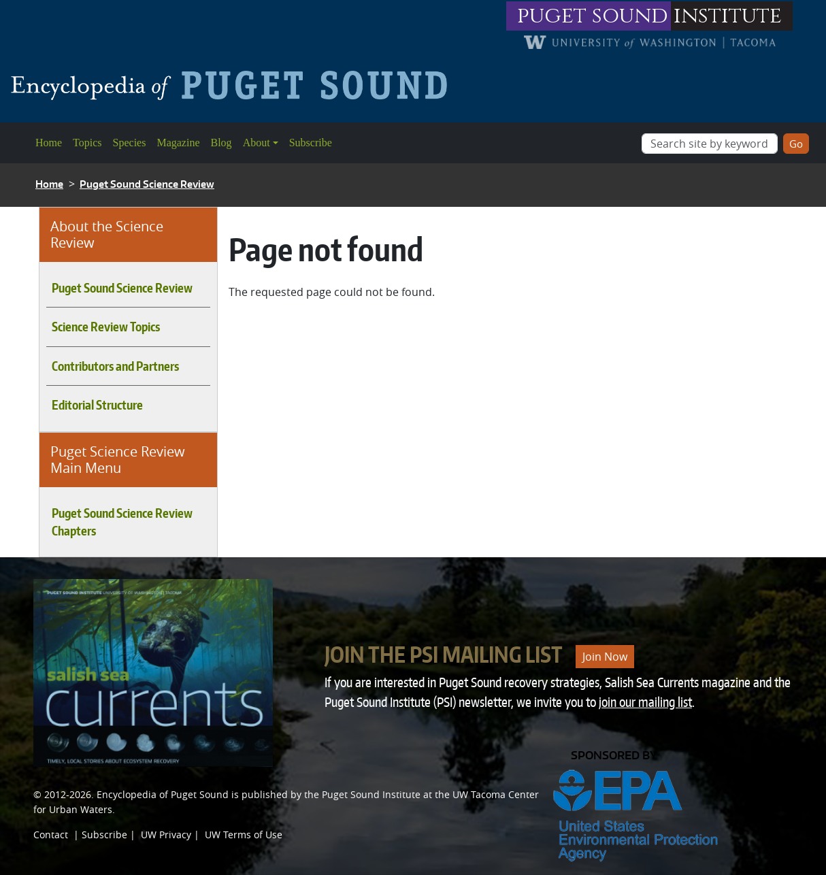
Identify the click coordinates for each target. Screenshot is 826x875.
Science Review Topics (106, 326)
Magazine (177, 142)
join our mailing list (645, 701)
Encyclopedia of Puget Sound (163, 794)
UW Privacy (166, 834)
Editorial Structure (97, 404)
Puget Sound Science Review (147, 184)
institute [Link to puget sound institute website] (728, 16)
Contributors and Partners (115, 366)
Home (48, 142)
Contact (50, 834)
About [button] (256, 142)
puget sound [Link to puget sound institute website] (592, 16)
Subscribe (310, 142)
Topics (87, 142)
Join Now (604, 656)
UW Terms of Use (243, 834)
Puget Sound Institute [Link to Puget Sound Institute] (371, 794)
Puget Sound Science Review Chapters (122, 522)
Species (129, 142)
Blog (221, 142)
